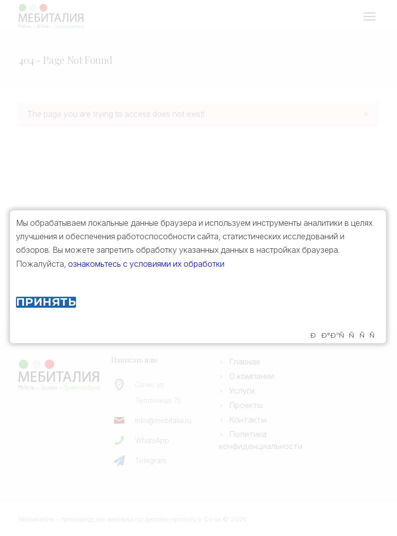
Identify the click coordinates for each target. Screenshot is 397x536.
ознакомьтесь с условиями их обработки (146, 264)
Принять (46, 302)
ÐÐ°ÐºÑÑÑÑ (345, 335)
